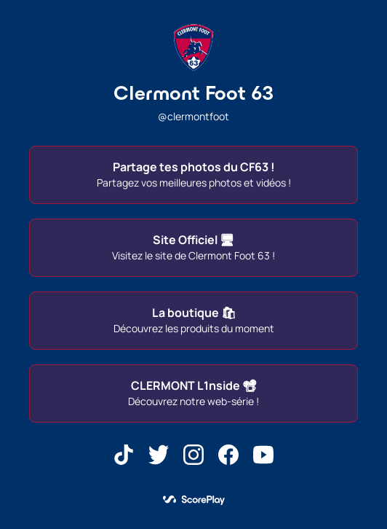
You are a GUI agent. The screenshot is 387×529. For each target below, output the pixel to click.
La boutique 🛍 (193, 320)
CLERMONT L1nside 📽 (193, 392)
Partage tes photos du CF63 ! (194, 174)
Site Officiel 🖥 (193, 247)
